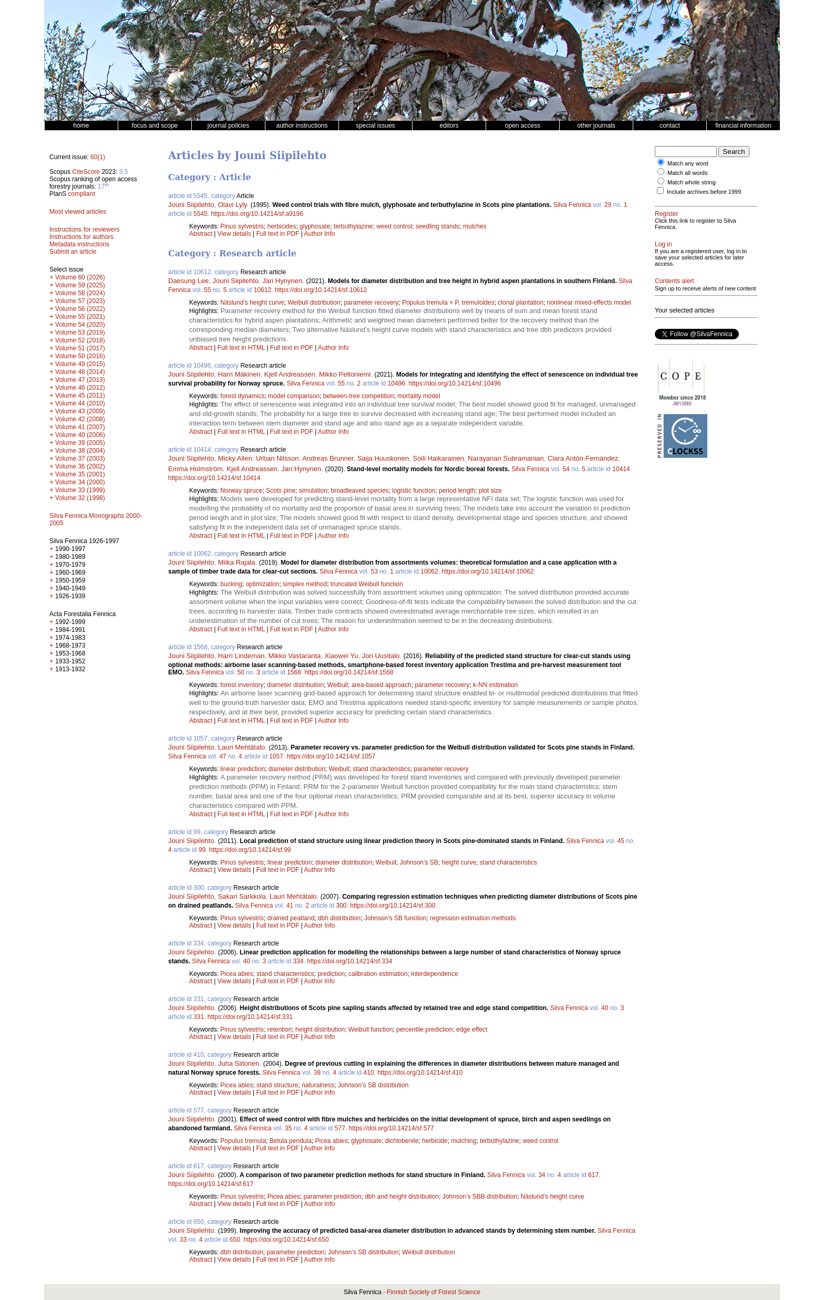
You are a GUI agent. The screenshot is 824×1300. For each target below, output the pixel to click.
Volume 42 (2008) (80, 419)
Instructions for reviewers (84, 229)
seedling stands (437, 226)
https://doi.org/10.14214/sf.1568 (349, 672)
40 (246, 961)
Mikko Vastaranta (295, 656)
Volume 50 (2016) (80, 356)
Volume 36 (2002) (80, 466)
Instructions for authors (81, 237)
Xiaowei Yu (341, 656)
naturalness (318, 1085)
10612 (262, 290)
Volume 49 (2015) (80, 364)
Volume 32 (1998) (80, 498)
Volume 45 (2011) (80, 395)
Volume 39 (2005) (80, 442)
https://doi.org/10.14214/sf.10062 (487, 571)
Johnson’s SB (419, 862)
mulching (463, 1141)
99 (202, 850)
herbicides (281, 226)
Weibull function (370, 1029)
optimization (262, 584)
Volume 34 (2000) (80, 482)
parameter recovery (371, 302)
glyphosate (315, 226)
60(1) (97, 157)
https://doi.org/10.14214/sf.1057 (331, 756)
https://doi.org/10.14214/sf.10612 (321, 290)
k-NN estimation (495, 685)
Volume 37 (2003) (80, 458)
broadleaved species (359, 490)
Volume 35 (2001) (80, 474)
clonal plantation (520, 302)
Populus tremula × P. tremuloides (448, 302)
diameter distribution (295, 685)
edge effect (471, 1029)
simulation (313, 490)
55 (207, 290)
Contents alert (674, 281)
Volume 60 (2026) (80, 277)
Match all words (687, 173)
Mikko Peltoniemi (344, 374)
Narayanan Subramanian (506, 458)
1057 (276, 756)
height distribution (320, 1029)
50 (240, 672)
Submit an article (72, 251)
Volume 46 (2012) (80, 387)
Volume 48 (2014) (80, 372)
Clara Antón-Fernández (583, 458)
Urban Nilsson (277, 458)
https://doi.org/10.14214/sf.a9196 (257, 213)
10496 (396, 383)
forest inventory (241, 685)
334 (298, 961)
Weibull (337, 685)
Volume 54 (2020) (80, 324)
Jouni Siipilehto (191, 205)
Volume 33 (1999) (80, 490)
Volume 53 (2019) (80, 332)
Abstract (200, 233)
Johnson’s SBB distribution (480, 1196)
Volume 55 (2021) (80, 316)
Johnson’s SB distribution (373, 1085)
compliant (81, 193)
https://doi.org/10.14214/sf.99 (250, 850)
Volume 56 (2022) (80, 309)
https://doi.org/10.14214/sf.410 (419, 1072)
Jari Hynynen (282, 281)
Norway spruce (241, 490)
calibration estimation (378, 973)
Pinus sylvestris (242, 226)
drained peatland (290, 918)
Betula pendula (291, 1141)
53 (373, 571)
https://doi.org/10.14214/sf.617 (210, 1184)
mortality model (418, 396)
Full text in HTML (242, 347)
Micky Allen (235, 458)
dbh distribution (339, 918)
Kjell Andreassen (289, 374)
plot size (490, 490)
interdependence (434, 973)
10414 (621, 469)
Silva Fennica (572, 205)
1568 (294, 672)
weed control (394, 226)
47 (222, 756)
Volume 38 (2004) (80, 450)
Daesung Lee (188, 281)
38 (317, 1072)
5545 (200, 213)
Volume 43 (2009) (80, 411)
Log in (663, 244)
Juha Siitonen (239, 1063)
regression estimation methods (473, 918)
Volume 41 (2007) (80, 427)
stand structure (277, 1085)
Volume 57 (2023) (80, 301)
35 (288, 1128)
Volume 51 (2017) (80, 348)
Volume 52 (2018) (80, 340)
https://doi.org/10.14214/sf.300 (392, 905)
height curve (459, 862)
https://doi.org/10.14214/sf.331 (250, 1017)
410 (369, 1072)
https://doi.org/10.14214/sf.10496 (455, 383)
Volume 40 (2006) (80, 435)
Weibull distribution (314, 302)
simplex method (305, 584)
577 (340, 1128)
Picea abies (236, 973)
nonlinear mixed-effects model (589, 302)
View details (235, 233)
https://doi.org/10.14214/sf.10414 (214, 478)
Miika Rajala (236, 562)
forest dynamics (242, 396)
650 (235, 1239)
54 (566, 469)
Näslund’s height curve (252, 302)
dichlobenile (401, 1141)
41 (289, 905)
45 (620, 841)
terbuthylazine (353, 226)
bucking (231, 584)
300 (341, 905)
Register (666, 213)
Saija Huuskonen (383, 458)
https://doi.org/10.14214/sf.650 (285, 1239)
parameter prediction (332, 1196)
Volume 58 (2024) (80, 293)
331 (198, 1017)
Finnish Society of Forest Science (433, 1292)
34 (541, 1175)
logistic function (413, 490)
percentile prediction (424, 1029)
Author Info (319, 233)
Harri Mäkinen (239, 374)
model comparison (294, 396)
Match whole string (691, 182)
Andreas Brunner (328, 458)
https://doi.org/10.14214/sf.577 (391, 1128)
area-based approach (381, 685)
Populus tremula (243, 1141)
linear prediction (242, 769)
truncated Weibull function (367, 584)
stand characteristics (381, 769)
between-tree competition (358, 396)
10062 (429, 571)
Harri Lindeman (241, 656)
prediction (331, 973)
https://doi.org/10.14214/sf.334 (349, 961)
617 (593, 1175)
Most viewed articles (77, 211)
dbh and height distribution (402, 1196)
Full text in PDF (277, 233)
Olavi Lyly (232, 205)
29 (607, 205)
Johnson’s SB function (395, 918)
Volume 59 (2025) (80, 285)
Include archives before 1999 (704, 192)
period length (457, 490)
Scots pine (280, 490)
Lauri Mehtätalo (241, 747)
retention (279, 1029)
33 (183, 1239)
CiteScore (86, 171)
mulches (475, 226)
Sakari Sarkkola (242, 896)
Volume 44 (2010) (80, 403)
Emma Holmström (195, 469)
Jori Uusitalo (381, 656)
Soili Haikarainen (438, 458)
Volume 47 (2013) (80, 379)
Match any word (687, 163)
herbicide (435, 1141)
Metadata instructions (79, 244)
